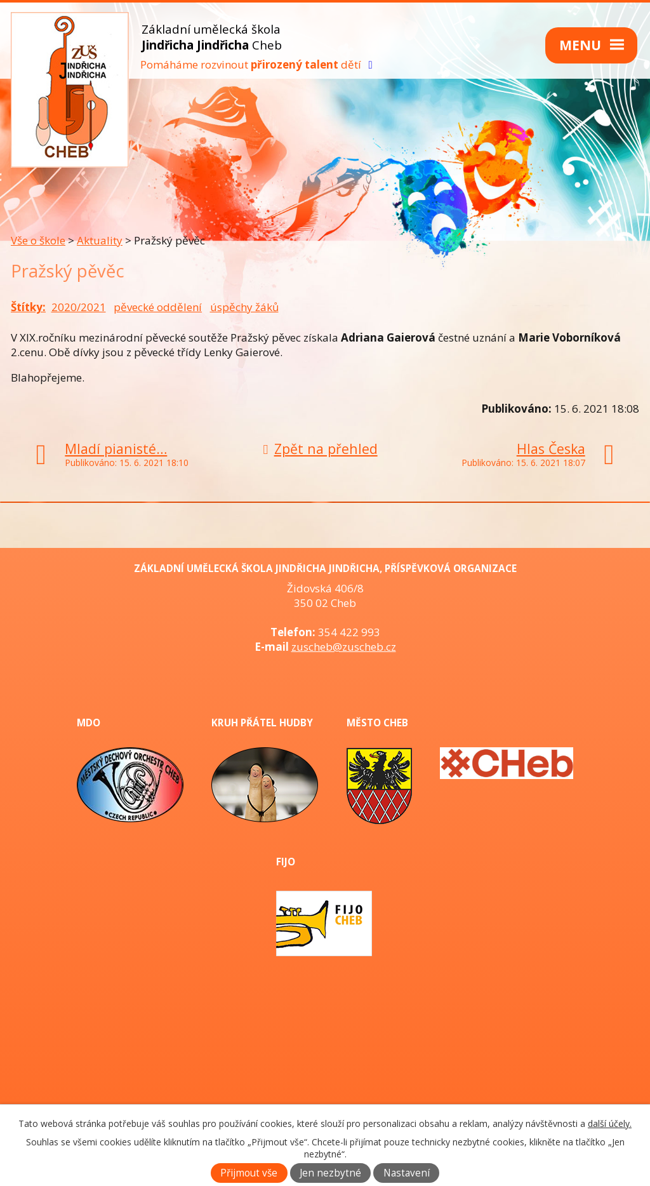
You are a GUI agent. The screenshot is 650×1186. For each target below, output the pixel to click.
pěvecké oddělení (158, 307)
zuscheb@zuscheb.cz (343, 646)
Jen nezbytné (330, 1173)
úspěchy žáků (244, 307)
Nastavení (406, 1173)
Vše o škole (38, 240)
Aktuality (100, 240)
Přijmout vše (248, 1173)
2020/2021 (78, 307)
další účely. (610, 1123)
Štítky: (28, 307)
